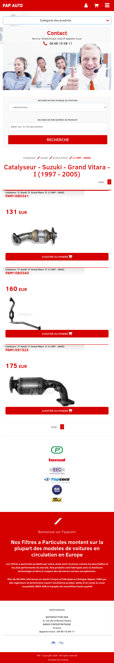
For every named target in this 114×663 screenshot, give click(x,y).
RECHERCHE (58, 139)
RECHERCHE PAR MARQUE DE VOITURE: (58, 100)
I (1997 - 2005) (56, 192)
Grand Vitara (60, 157)
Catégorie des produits (74, 20)
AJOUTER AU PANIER (57, 256)
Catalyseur (29, 157)
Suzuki (44, 157)
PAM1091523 (17, 349)
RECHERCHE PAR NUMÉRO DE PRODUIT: (58, 119)
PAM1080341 (17, 195)
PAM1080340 (17, 272)
